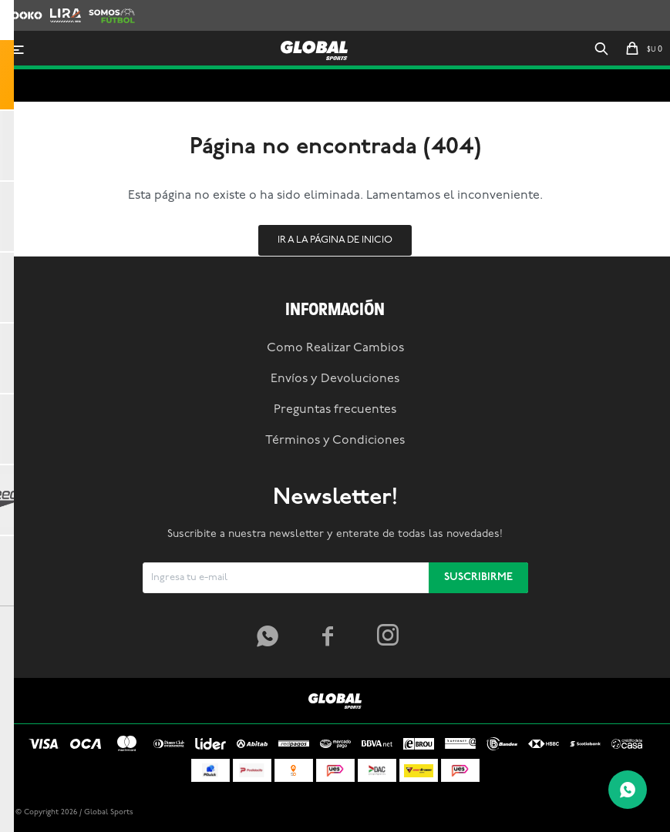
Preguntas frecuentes (335, 410)
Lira (58, 7)
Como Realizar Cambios (335, 348)
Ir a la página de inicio (335, 240)
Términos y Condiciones (335, 440)
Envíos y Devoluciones (335, 379)
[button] (601, 50)
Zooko (19, 7)
